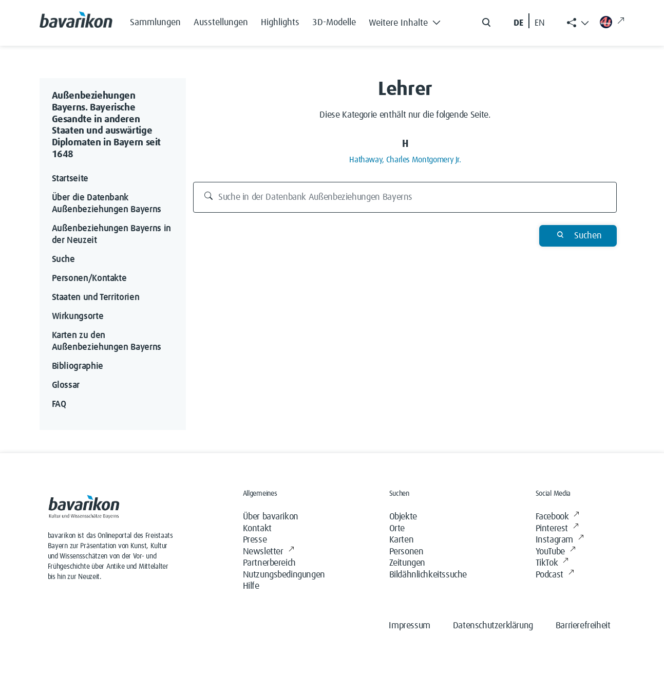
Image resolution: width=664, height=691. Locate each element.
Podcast (555, 575)
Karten (401, 540)
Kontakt (257, 528)
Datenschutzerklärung (493, 625)
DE (518, 23)
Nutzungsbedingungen (284, 575)
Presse (255, 540)
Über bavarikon (270, 516)
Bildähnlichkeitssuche (428, 575)
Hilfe (251, 586)
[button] (407, 20)
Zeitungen (407, 563)
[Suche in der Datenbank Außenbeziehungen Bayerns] (405, 197)
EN (540, 23)
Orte (397, 528)
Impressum (409, 625)
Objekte (403, 516)
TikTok (552, 563)
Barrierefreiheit (583, 625)
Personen (406, 551)
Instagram (560, 540)
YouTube (556, 552)
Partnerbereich (269, 563)
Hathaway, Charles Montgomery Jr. (405, 160)
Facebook (557, 517)
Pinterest (557, 529)
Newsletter (268, 552)
